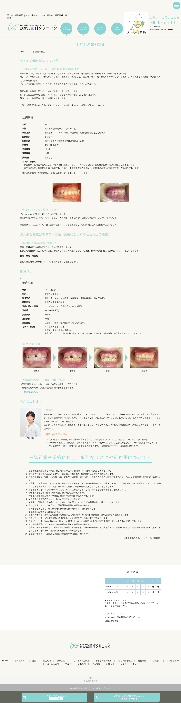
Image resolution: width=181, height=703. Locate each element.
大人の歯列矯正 (125, 661)
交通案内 (82, 664)
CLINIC (100, 28)
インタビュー (173, 661)
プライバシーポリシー (130, 664)
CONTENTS (83, 28)
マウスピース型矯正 (80, 661)
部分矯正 (142, 661)
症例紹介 (156, 661)
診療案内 (61, 661)
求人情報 (96, 664)
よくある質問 (53, 664)
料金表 (68, 664)
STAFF (66, 28)
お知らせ (110, 664)
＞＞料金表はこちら (29, 392)
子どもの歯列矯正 (103, 661)
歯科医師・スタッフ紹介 (25, 661)
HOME (22, 52)
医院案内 (47, 661)
